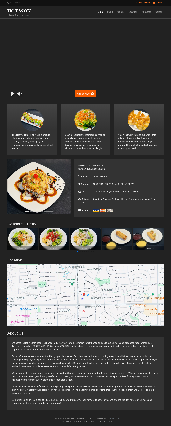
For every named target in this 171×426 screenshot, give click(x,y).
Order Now (85, 93)
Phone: (83, 176)
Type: (82, 191)
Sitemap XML (113, 418)
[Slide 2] (32, 211)
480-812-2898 (13, 3)
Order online (142, 2)
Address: (83, 184)
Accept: (83, 210)
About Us (146, 12)
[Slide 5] (46, 211)
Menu (110, 12)
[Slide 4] (41, 211)
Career (158, 12)
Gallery (120, 12)
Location (133, 12)
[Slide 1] (27, 211)
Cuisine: (83, 199)
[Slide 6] (50, 211)
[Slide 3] (36, 211)
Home (100, 12)
